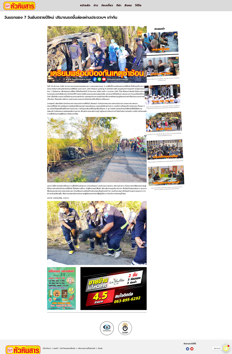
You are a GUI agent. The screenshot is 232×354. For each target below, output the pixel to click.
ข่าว (96, 5)
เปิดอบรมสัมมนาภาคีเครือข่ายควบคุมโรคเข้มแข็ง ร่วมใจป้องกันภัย (155, 162)
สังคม (128, 5)
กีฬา (118, 5)
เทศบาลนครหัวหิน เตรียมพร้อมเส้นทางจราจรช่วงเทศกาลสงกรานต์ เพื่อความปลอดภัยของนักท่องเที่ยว (166, 186)
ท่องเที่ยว (107, 5)
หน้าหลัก (85, 5)
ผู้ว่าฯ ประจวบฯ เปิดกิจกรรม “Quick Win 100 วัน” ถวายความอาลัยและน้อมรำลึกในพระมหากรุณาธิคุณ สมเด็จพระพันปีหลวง (133, 112)
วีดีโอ (138, 5)
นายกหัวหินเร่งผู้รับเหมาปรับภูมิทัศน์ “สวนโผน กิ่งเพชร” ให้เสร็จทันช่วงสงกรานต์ (121, 87)
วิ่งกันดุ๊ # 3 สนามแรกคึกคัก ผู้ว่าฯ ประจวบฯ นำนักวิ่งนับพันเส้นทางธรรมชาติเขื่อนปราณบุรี (144, 137)
